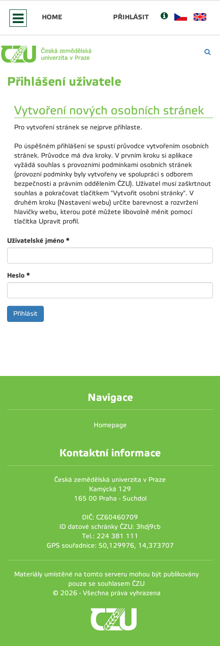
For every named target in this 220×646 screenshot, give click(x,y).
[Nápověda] (164, 16)
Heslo (18, 275)
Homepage (110, 425)
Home (52, 17)
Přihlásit (131, 17)
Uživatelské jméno (38, 240)
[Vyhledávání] (207, 52)
